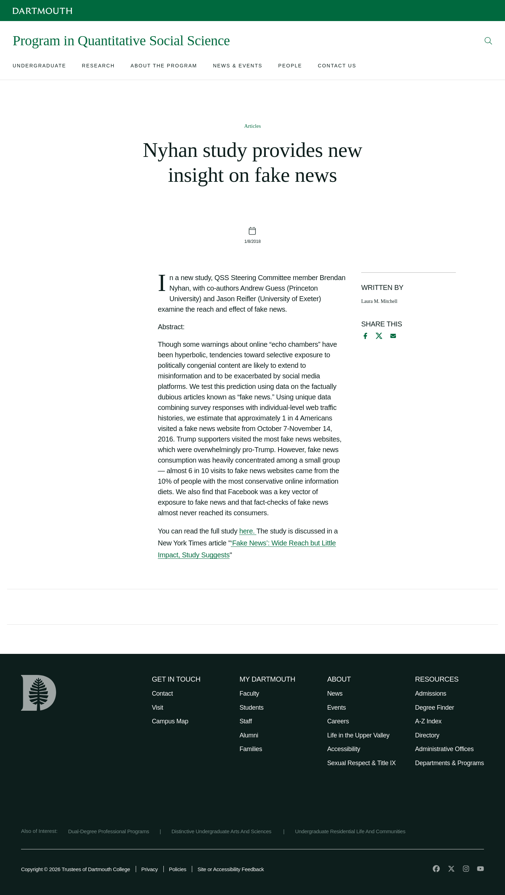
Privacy (149, 869)
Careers (338, 721)
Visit (157, 707)
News (335, 693)
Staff (246, 721)
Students (252, 707)
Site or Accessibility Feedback (230, 869)
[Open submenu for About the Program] (163, 67)
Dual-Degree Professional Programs (108, 831)
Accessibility (343, 749)
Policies (177, 869)
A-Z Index (428, 721)
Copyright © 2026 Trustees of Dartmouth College (75, 869)
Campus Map (170, 721)
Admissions (430, 693)
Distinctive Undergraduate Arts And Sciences (222, 831)
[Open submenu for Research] (98, 67)
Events (336, 707)
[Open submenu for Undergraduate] (39, 67)
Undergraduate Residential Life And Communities (350, 831)
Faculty (249, 693)
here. (247, 531)
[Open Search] (488, 41)
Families (251, 749)
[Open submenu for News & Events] (237, 67)
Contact (162, 693)
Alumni (249, 735)
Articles (252, 126)
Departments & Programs (449, 763)
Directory (427, 735)
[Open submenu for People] (290, 67)
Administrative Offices (444, 749)
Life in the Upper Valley (358, 735)
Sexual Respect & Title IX (361, 763)
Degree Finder (434, 707)
